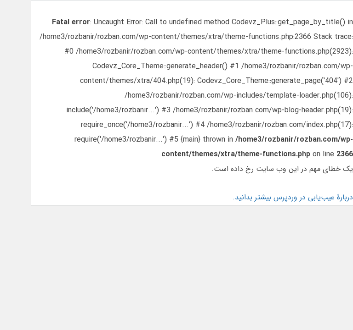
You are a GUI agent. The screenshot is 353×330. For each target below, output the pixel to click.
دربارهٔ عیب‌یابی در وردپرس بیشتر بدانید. (292, 197)
